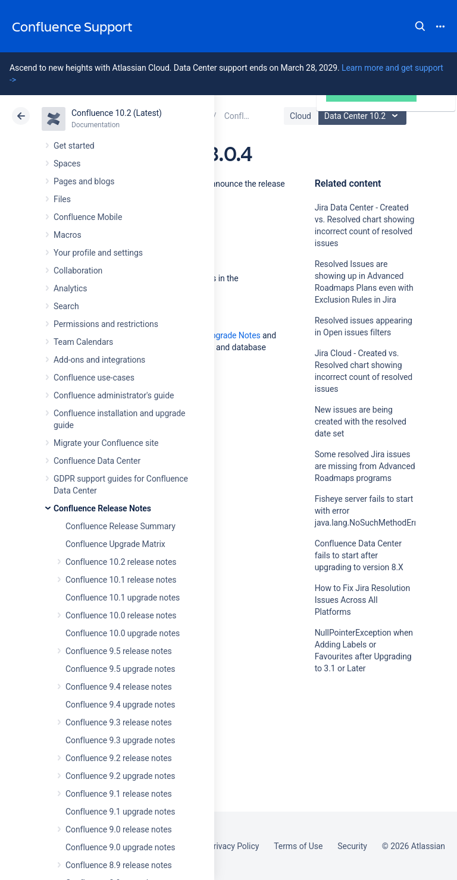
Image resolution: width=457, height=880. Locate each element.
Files (62, 199)
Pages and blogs (84, 181)
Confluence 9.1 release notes (118, 794)
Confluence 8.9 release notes (118, 865)
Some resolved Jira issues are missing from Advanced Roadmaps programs (365, 466)
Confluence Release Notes (102, 508)
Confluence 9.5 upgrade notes (120, 669)
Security (352, 846)
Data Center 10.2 (363, 116)
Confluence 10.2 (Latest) (116, 113)
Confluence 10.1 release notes (121, 579)
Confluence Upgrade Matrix (115, 544)
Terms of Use (298, 846)
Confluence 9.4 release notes (118, 687)
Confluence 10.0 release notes (121, 615)
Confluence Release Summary (120, 526)
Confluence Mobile (88, 217)
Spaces (67, 163)
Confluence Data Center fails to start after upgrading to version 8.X (359, 555)
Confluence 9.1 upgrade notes (120, 811)
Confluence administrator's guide (114, 395)
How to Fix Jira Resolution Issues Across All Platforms (362, 600)
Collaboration (78, 270)
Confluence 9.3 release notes (118, 722)
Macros (68, 235)
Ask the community (356, 785)
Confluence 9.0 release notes (118, 829)
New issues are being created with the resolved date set (360, 421)
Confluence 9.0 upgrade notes (120, 847)
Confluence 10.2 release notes (121, 562)
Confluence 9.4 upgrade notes (120, 704)
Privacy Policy (233, 846)
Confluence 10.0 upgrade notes (122, 633)
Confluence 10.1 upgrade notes (122, 597)
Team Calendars (83, 342)
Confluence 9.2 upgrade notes (120, 776)
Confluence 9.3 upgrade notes (120, 740)
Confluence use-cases (94, 377)
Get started (74, 145)
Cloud (300, 116)
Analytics (70, 288)
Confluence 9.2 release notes (118, 758)
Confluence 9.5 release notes (118, 651)
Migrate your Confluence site (106, 443)
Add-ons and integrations (99, 359)
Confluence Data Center (97, 461)
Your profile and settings (98, 252)
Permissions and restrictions (106, 324)
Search (420, 26)
